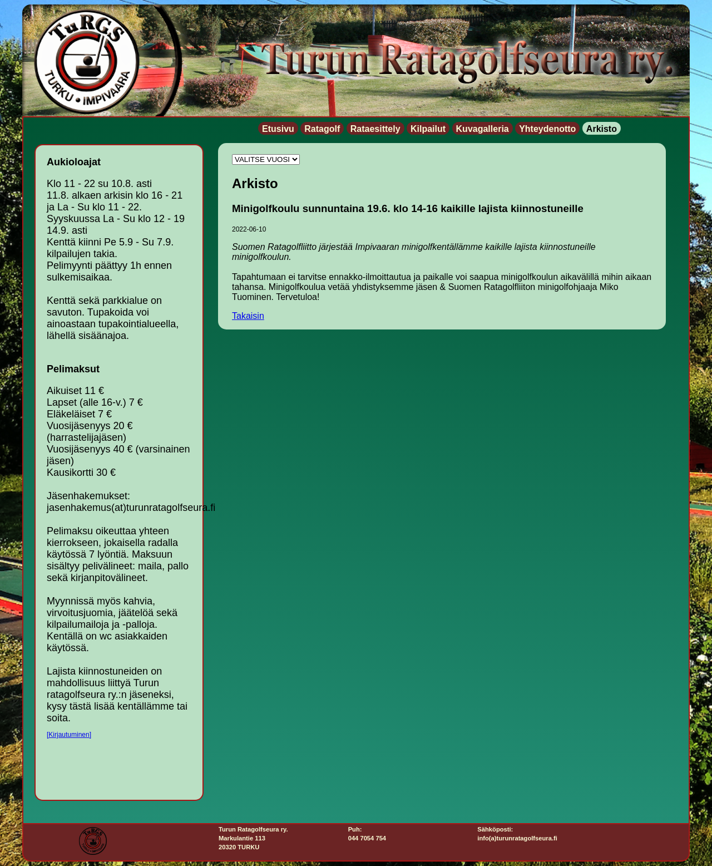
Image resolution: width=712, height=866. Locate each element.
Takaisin (248, 316)
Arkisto (601, 129)
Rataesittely (375, 129)
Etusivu (278, 129)
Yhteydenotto (547, 129)
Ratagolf (322, 129)
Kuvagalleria (482, 129)
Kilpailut (428, 129)
